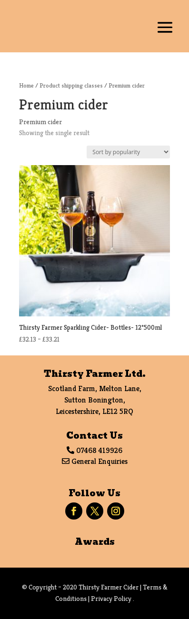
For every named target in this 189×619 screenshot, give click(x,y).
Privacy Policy (111, 598)
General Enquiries (99, 461)
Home (26, 85)
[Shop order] (128, 152)
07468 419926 (99, 450)
